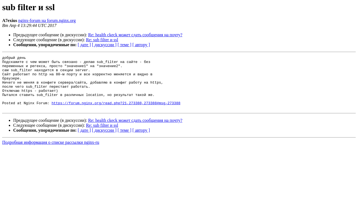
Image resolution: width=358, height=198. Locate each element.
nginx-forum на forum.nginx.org (47, 20)
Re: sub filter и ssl (102, 39)
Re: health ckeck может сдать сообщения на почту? (135, 34)
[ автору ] (141, 44)
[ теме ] (124, 44)
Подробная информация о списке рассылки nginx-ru (50, 153)
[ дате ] (84, 44)
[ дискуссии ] (104, 44)
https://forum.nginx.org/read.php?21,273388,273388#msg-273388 (115, 112)
